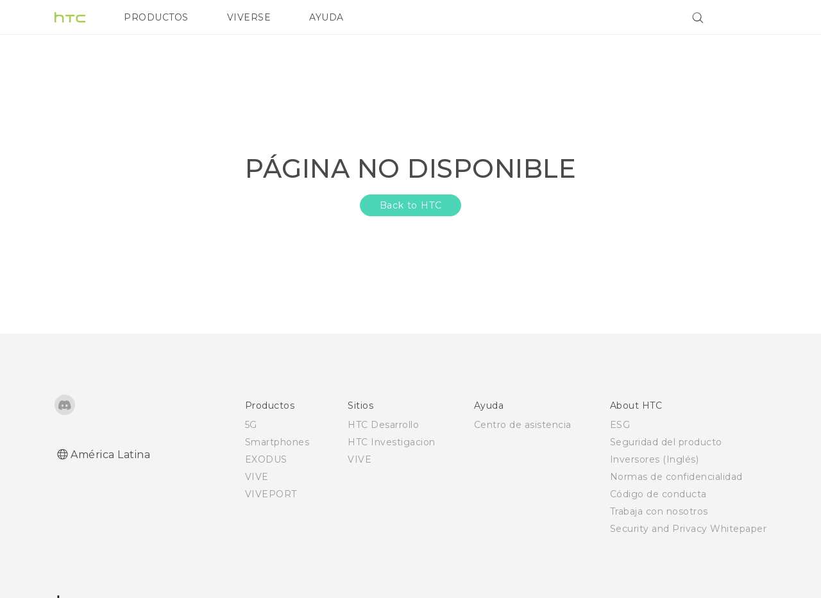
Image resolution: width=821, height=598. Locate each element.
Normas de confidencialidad (676, 477)
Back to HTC (411, 205)
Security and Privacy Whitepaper (688, 528)
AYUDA (326, 17)
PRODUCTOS (156, 17)
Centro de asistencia (522, 425)
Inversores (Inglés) (654, 459)
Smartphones (277, 442)
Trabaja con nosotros (659, 511)
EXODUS (266, 459)
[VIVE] (749, 17)
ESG (620, 425)
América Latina (110, 454)
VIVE (257, 477)
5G (251, 425)
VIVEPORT (271, 494)
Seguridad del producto (666, 442)
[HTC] (70, 17)
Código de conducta (658, 494)
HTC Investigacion (392, 442)
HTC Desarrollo (383, 425)
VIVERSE (249, 17)
